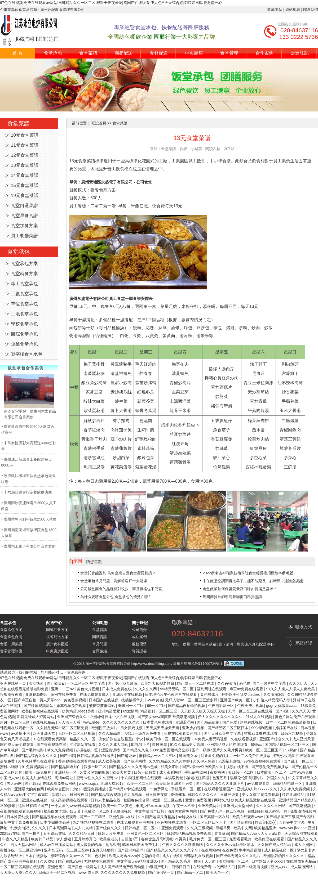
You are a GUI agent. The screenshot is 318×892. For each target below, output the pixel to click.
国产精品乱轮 (208, 722)
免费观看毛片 (241, 839)
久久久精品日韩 (82, 833)
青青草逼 (221, 833)
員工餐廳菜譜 (24, 235)
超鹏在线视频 (251, 722)
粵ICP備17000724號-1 (205, 664)
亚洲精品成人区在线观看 (228, 744)
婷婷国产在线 (287, 728)
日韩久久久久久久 (203, 794)
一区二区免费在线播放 (252, 756)
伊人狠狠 (64, 839)
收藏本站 (274, 9)
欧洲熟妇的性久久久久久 (284, 856)
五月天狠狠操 (103, 850)
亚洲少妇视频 (193, 728)
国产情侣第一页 (161, 872)
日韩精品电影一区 (287, 783)
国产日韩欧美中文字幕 (223, 733)
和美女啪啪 (170, 767)
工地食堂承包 (24, 313)
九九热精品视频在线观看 (94, 822)
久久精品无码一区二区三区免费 (62, 728)
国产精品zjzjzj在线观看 (128, 789)
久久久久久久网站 (271, 806)
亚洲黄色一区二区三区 (146, 833)
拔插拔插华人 (133, 700)
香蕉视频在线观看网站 (77, 761)
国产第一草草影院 (123, 683)
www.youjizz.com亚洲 (297, 828)
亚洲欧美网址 (209, 806)
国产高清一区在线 (215, 817)
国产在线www (70, 861)
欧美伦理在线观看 (269, 839)
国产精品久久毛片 (176, 861)
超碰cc (256, 744)
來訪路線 (303, 642)
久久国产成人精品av (275, 844)
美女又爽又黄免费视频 (261, 794)
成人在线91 (171, 856)
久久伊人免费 (204, 761)
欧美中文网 (242, 828)
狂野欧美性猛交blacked (241, 694)
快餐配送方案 (57, 637)
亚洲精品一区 (66, 772)
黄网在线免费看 (64, 694)
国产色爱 (230, 722)
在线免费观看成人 (95, 694)
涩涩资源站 (111, 750)
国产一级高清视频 (253, 867)
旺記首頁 (98, 123)
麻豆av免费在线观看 (246, 689)
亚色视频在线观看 (172, 822)
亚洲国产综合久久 (72, 717)
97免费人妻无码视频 (211, 739)
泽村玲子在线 (304, 700)
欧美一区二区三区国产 (264, 750)
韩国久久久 (276, 778)
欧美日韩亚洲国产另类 (175, 783)
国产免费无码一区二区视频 (223, 811)
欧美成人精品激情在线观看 (253, 800)
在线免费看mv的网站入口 (214, 867)
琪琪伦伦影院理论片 (247, 778)
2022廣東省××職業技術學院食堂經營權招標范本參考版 (248, 573)
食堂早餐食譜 (24, 215)
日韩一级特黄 (145, 772)
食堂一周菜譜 (11, 644)
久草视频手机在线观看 (37, 761)
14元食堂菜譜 (24, 175)
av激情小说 (21, 733)
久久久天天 (301, 711)
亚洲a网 (96, 717)
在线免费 (229, 850)
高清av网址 (64, 778)
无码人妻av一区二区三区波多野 (191, 700)
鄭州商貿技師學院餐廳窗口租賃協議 (232, 597)
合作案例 (264, 53)
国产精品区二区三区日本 (228, 728)
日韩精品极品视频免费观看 (189, 833)
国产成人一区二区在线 (196, 683)
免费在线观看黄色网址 (183, 733)
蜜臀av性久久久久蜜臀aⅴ (97, 778)
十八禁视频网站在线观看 (142, 778)
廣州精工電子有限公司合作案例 (30, 546)
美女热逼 (37, 683)
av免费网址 (159, 789)
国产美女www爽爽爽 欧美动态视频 (167, 717)
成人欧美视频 (109, 761)
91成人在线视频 (259, 717)
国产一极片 (31, 833)
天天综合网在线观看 (301, 833)
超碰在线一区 (87, 750)
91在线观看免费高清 (50, 739)
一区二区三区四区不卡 (208, 822)
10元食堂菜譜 (24, 135)
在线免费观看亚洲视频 (136, 822)
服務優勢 (139, 644)
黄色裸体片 (210, 694)
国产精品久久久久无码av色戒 (134, 767)
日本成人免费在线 (117, 689)
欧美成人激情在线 (37, 778)
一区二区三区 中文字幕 (86, 683)
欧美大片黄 (122, 772)
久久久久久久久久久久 (122, 722)
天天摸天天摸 (11, 872)
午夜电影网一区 (221, 705)
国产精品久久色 (136, 750)
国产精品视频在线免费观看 (55, 817)
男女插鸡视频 (132, 728)
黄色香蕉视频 (75, 700)
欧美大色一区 (217, 872)
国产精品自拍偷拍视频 (187, 705)
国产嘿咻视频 (300, 806)
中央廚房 (194, 53)
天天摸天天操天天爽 (163, 728)
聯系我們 (310, 9)
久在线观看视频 (244, 739)
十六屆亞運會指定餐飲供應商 (28, 492)
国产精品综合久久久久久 (37, 756)
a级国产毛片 (158, 867)
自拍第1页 (130, 839)
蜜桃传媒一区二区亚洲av (21, 850)
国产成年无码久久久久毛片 (239, 856)
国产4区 (283, 711)
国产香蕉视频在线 (52, 744)
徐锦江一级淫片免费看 (142, 733)
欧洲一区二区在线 (167, 800)
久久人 (30, 872)
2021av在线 (10, 833)
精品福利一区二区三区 (159, 711)
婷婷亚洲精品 (293, 794)
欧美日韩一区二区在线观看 (169, 739)
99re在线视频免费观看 (263, 761)
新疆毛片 (60, 794)
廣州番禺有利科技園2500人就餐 (30, 519)
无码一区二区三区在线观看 (250, 711)
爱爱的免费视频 (198, 800)
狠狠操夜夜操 (11, 694)
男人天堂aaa (50, 700)
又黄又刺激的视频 (95, 772)
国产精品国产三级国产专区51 (290, 817)
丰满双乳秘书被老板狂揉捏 (187, 778)
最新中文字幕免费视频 (19, 822)
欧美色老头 (109, 839)
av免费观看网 (259, 783)
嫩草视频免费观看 (71, 705)
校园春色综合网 (137, 800)
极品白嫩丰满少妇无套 (63, 811)
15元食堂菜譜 (24, 185)
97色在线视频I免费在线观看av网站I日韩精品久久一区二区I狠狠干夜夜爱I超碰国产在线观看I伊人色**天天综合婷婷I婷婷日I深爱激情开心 (111, 3)
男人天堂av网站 (24, 844)
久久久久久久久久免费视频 (123, 872)
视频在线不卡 (237, 767)
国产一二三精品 (93, 817)
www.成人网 (88, 872)
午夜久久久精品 (15, 839)
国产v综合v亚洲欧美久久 (203, 767)
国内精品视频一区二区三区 (287, 744)
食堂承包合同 (11, 637)
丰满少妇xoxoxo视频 (153, 806)
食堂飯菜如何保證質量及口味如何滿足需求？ (240, 589)
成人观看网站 (171, 772)
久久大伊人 (298, 683)
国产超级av (127, 756)
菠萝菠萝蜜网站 (102, 705)
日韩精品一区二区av (142, 828)
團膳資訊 (99, 637)
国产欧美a (56, 683)
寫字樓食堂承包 (26, 354)
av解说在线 (188, 817)
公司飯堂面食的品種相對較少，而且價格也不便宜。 (123, 589)
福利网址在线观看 (212, 689)
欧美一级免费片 (38, 772)
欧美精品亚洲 (265, 828)
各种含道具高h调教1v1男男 (164, 839)
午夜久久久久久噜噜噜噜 (183, 844)
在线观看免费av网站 (59, 783)
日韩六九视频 (292, 733)
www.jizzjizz (89, 783)
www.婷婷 (91, 722)
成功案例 (139, 637)
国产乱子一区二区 (299, 761)
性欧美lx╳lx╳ (266, 822)
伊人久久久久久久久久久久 (221, 717)
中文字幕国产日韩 (150, 811)
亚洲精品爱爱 (109, 711)
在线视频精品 (44, 722)
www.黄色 (155, 700)
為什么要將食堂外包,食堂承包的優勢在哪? (115, 597)
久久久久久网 (146, 689)
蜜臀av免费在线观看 (261, 733)
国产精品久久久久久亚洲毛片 (220, 783)
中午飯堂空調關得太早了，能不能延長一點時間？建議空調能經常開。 (260, 581)
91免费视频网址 (35, 767)
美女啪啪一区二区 (234, 861)
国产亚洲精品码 (130, 850)
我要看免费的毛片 (216, 756)
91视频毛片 (140, 744)
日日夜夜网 (79, 794)
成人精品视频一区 (279, 850)
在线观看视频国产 (219, 789)
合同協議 (99, 651)
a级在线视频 (11, 705)
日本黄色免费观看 (158, 722)
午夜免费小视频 (250, 705)
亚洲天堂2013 (112, 783)
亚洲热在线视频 (34, 800)
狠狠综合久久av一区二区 (72, 856)
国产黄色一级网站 (83, 867)
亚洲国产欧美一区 (235, 700)
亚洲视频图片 (36, 694)
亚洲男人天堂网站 (238, 806)
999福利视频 (262, 728)
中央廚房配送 (57, 651)
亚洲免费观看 (173, 828)
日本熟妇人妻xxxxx (267, 861)
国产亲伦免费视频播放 (270, 767)
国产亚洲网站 (135, 761)
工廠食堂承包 (24, 293)
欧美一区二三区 (140, 783)
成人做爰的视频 (89, 844)
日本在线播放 (36, 856)
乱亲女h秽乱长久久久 (28, 828)
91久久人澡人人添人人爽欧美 (291, 689)
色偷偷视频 (122, 811)
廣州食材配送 (57, 644)
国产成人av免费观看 (17, 744)
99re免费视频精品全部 (171, 750)
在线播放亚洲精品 (301, 861)
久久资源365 (274, 694)
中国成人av (10, 778)
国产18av (32, 783)
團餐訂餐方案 (57, 629)
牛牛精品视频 (250, 850)
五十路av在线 (55, 833)
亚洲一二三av (63, 689)
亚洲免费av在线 (122, 817)
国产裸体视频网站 (39, 705)
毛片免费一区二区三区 (208, 839)
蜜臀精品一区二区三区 (158, 756)
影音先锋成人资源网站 (36, 717)
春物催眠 (178, 794)
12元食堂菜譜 (24, 155)
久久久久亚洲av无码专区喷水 (231, 844)
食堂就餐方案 (24, 273)
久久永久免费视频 (295, 789)
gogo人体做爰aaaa (282, 705)
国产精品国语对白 (66, 767)
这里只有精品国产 (33, 806)
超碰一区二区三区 (15, 722)
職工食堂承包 (24, 283)
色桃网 (101, 856)
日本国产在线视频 (104, 700)
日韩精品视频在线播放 (96, 756)
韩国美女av (189, 756)
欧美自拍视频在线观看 (40, 711)
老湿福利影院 (230, 761)
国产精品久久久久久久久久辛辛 (172, 850)
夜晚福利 (218, 772)
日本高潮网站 (60, 828)
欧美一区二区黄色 (118, 806)
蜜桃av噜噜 (10, 767)
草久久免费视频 (60, 750)
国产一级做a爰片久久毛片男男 (217, 750)
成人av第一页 (276, 811)
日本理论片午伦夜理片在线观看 (171, 694)
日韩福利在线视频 (198, 856)
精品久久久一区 (82, 739)
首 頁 (17, 53)
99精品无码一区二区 (177, 689)
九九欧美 (112, 844)
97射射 (291, 750)
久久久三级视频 (200, 828)
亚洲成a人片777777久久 (257, 789)
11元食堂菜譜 (24, 145)
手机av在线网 (196, 772)
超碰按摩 (160, 744)
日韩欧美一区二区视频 (57, 872)
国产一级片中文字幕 (270, 683)
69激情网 (130, 711)
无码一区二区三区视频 (77, 733)
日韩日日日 (181, 867)
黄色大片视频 (88, 689)
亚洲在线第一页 (13, 683)
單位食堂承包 (24, 303)
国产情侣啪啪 (241, 822)
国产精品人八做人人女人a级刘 (256, 833)
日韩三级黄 (230, 794)
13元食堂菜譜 (24, 165)
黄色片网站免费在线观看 (296, 717)
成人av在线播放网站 (57, 844)
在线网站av (210, 850)
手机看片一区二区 (186, 789)
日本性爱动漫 (18, 817)
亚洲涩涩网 (185, 722)
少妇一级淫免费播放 (89, 789)
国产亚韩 (67, 756)
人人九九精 (84, 828)
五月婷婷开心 (86, 839)
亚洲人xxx (280, 867)
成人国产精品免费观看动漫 (123, 867)
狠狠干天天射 (205, 861)
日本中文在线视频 (120, 717)
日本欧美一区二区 (272, 772)
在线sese (255, 811)
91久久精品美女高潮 (187, 744)
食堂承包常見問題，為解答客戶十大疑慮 (113, 581)
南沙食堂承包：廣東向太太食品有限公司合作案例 (30, 396)
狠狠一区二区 (95, 767)
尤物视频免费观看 (99, 861)
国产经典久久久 (109, 828)
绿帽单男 (224, 828)
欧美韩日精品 (42, 839)
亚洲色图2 (56, 867)
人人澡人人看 (69, 722)
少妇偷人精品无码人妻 (272, 700)
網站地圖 (292, 9)
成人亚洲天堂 (304, 739)
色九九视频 (133, 794)
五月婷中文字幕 (292, 822)
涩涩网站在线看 (82, 744)
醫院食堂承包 (24, 334)
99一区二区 (156, 705)
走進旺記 (300, 53)
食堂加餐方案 (24, 225)
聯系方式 (303, 627)
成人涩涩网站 (302, 867)
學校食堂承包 (24, 323)
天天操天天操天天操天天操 (203, 711)
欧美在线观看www (248, 817)
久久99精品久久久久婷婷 (170, 761)
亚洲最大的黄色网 (29, 789)
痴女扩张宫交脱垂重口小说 (121, 739)
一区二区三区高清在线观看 (23, 867)
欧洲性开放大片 (104, 728)
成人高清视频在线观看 (70, 800)
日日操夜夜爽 (157, 794)
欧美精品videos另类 (79, 711)
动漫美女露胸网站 (182, 811)
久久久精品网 (110, 733)
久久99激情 (227, 683)
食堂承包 (53, 53)
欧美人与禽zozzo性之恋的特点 (134, 856)
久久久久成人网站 (113, 744)
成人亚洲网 (304, 844)
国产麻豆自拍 (25, 700)
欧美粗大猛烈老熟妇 (158, 683)
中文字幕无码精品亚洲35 (138, 861)
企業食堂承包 (24, 344)
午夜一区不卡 (184, 806)
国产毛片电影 (33, 750)
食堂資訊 (99, 629)
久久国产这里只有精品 (157, 817)
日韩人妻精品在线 (106, 800)
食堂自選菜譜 (24, 205)
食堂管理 (229, 53)
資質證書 (139, 651)
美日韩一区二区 (241, 772)
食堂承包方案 (24, 263)
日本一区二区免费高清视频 (288, 722)
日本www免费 (301, 772)
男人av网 (15, 783)
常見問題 (99, 644)
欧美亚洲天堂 (44, 733)
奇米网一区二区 (131, 705)
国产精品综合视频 (106, 794)
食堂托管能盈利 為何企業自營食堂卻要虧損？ (118, 573)
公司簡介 (139, 629)
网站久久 (221, 800)
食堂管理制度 (11, 651)
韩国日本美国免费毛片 (141, 844)
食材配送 (159, 53)
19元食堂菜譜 (24, 195)
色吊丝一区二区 (97, 811)
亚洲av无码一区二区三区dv (67, 850)
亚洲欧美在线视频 (127, 694)
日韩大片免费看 (111, 833)
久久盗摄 (48, 861)
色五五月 (220, 778)
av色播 (245, 683)
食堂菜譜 (88, 53)
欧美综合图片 (58, 789)
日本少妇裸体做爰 (55, 822)
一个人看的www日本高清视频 (76, 806)
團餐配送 (123, 53)
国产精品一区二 (190, 872)
